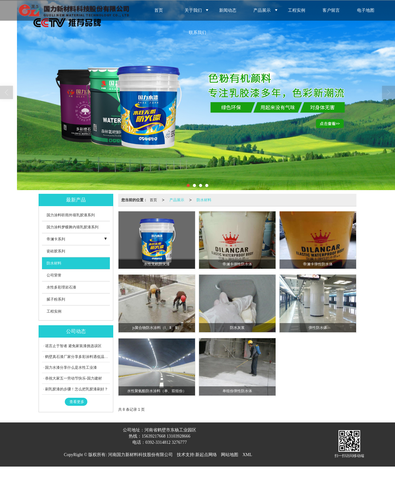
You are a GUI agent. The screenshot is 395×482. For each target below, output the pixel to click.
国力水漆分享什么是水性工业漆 (71, 367)
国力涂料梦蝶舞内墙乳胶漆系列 (72, 227)
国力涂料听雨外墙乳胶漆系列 (71, 215)
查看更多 (76, 402)
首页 (158, 10)
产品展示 (262, 10)
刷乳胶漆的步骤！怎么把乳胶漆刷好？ (76, 389)
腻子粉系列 (56, 299)
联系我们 (197, 32)
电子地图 (365, 10)
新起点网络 (206, 454)
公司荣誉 (54, 275)
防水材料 (204, 200)
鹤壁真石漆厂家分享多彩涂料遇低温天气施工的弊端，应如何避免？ (100, 357)
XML (247, 454)
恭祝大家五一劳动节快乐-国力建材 (73, 378)
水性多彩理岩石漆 (61, 287)
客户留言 (331, 10)
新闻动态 (227, 10)
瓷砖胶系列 (56, 251)
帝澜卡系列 (56, 239)
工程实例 (296, 10)
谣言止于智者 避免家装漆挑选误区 (73, 346)
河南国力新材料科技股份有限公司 (140, 454)
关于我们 (193, 10)
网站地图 (229, 454)
